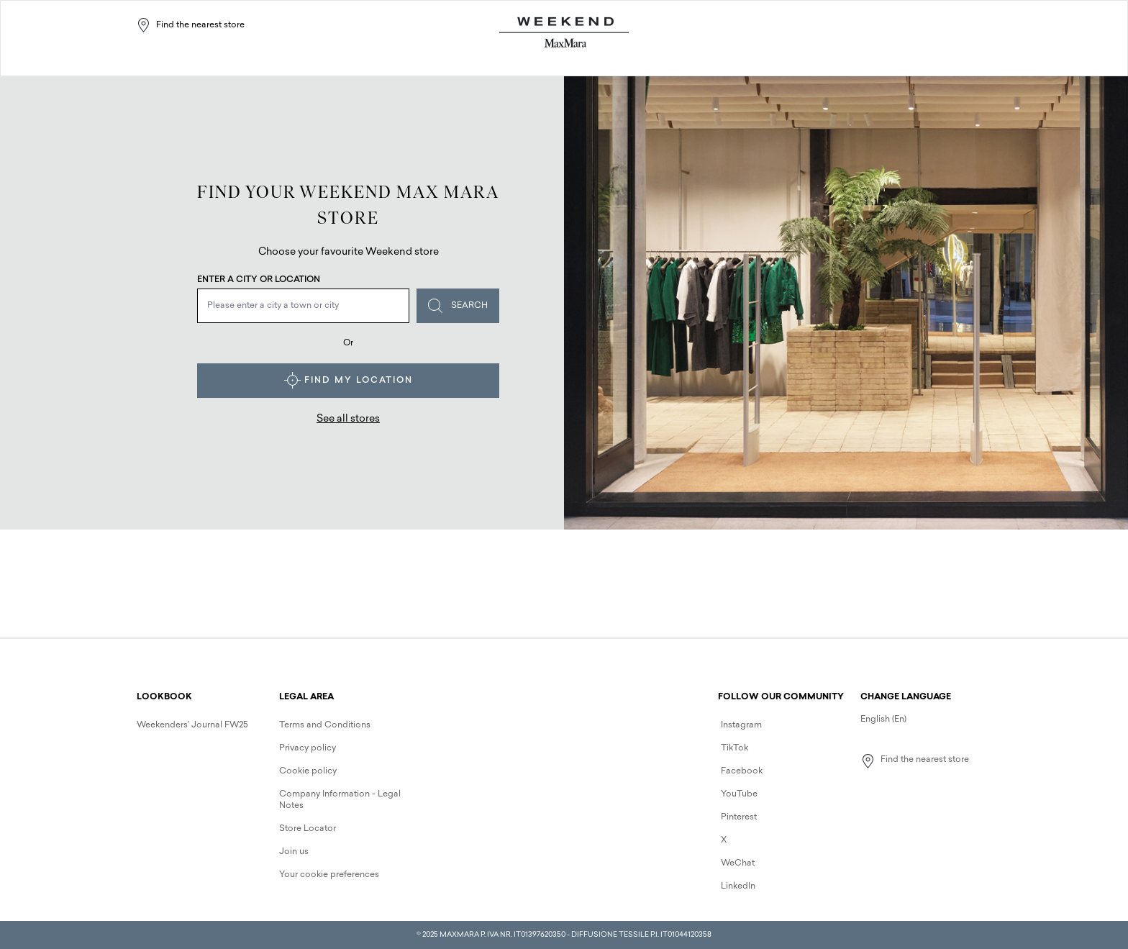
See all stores (348, 419)
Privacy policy (307, 748)
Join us (294, 852)
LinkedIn (738, 886)
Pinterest (739, 817)
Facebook (742, 771)
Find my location (348, 380)
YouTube (739, 794)
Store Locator (307, 829)
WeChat (738, 863)
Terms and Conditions (324, 725)
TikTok (734, 748)
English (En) (883, 719)
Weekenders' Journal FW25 (192, 725)
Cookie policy (308, 771)
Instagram (741, 725)
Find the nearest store (190, 25)
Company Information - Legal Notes (340, 800)
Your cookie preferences (329, 875)
